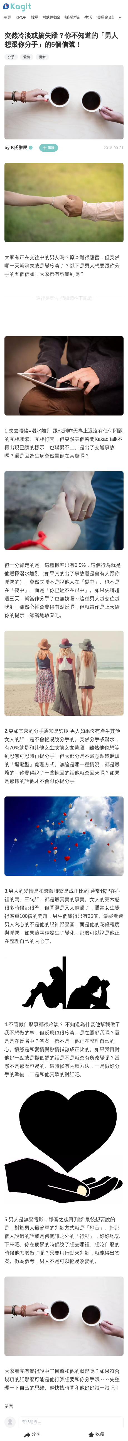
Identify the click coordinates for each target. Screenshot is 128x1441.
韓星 (35, 17)
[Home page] (17, 7)
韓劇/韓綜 (51, 17)
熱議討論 (72, 17)
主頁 (7, 17)
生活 (88, 17)
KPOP (21, 17)
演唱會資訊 (106, 17)
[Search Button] (120, 17)
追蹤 (49, 148)
